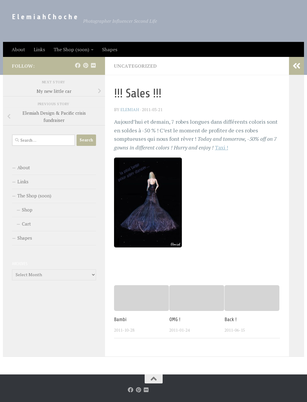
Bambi (120, 319)
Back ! (230, 319)
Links (39, 49)
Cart (26, 224)
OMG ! (174, 319)
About (18, 49)
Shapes (109, 49)
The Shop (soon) (71, 49)
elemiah (130, 109)
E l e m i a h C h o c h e (44, 17)
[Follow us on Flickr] (93, 65)
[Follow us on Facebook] (77, 65)
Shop (27, 210)
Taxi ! (221, 147)
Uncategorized (135, 66)
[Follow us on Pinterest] (85, 65)
